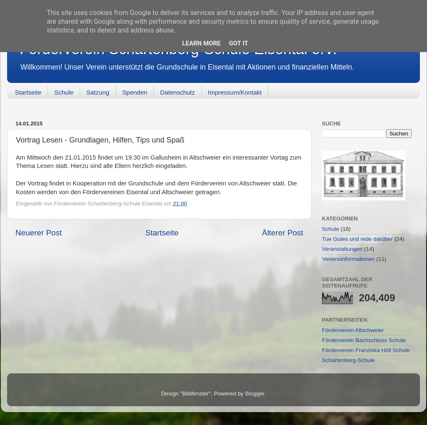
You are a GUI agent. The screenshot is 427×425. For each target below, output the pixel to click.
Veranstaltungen (342, 249)
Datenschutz (177, 92)
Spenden (134, 92)
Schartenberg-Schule (348, 360)
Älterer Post (282, 232)
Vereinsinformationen (348, 259)
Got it (238, 43)
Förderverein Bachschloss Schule (364, 340)
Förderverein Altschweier (353, 330)
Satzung (97, 92)
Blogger (254, 393)
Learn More (201, 43)
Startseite (28, 92)
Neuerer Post (38, 232)
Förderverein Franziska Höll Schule (366, 350)
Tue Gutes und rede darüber (357, 239)
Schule (63, 92)
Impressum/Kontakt (235, 92)
